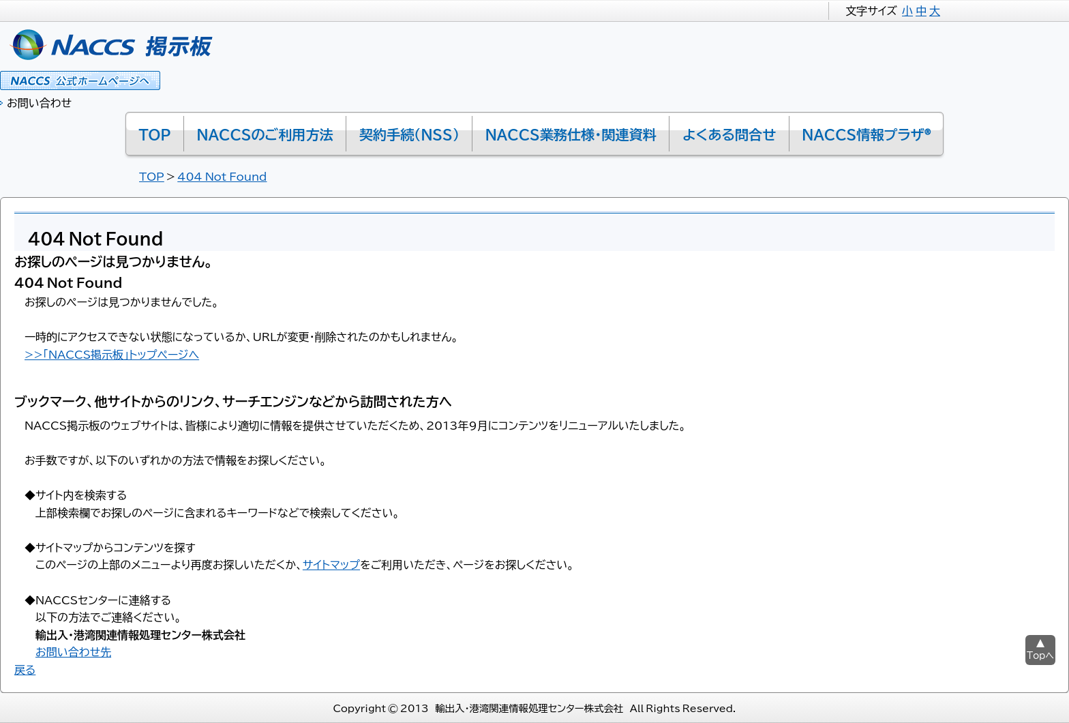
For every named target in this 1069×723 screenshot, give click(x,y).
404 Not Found (222, 176)
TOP (151, 176)
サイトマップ (331, 564)
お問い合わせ (39, 102)
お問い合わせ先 (73, 651)
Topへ (1040, 655)
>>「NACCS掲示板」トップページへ (112, 354)
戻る (24, 669)
